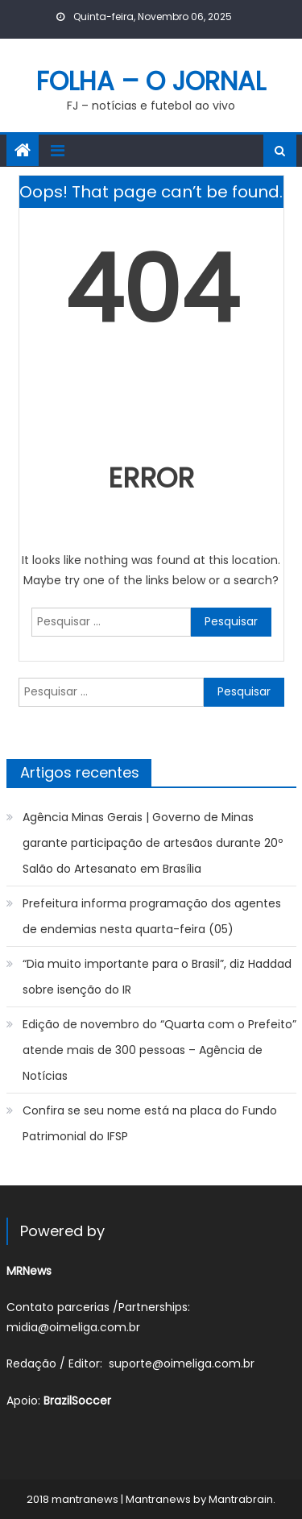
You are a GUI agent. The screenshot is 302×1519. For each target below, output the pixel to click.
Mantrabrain (241, 1499)
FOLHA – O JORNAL (151, 81)
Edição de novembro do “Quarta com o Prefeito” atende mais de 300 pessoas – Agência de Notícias (159, 1050)
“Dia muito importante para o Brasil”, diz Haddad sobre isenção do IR (157, 977)
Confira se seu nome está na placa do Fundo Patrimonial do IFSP (150, 1123)
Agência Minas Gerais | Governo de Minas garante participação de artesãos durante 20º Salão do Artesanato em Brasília (153, 843)
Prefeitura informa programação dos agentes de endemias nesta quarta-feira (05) (152, 916)
